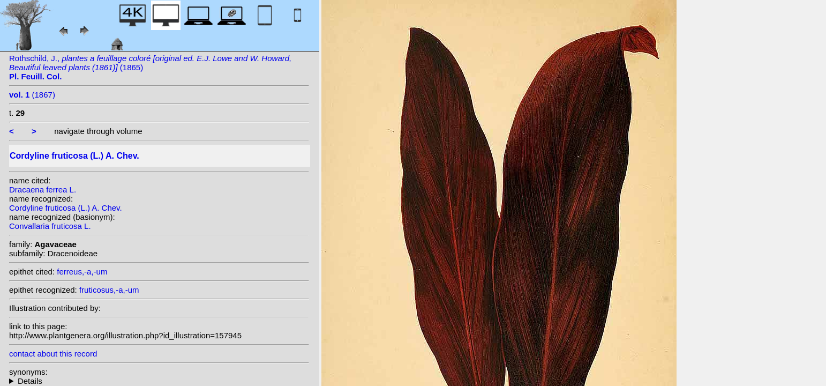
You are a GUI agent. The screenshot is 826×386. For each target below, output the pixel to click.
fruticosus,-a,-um (109, 289)
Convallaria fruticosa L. (50, 226)
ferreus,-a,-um (82, 271)
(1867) (32, 94)
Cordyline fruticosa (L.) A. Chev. (65, 207)
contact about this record (53, 353)
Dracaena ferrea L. (42, 189)
